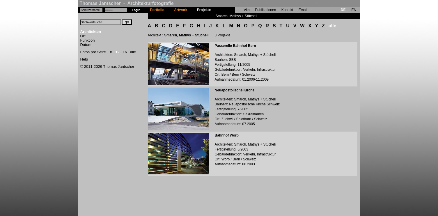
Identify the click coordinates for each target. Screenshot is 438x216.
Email (303, 10)
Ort (83, 36)
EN (353, 10)
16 (125, 52)
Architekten (90, 31)
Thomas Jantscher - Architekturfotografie (127, 3)
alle (133, 52)
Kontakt (287, 10)
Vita (247, 10)
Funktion (87, 40)
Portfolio (157, 10)
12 (117, 52)
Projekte (204, 10)
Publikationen (265, 10)
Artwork (180, 10)
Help (84, 59)
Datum (85, 45)
